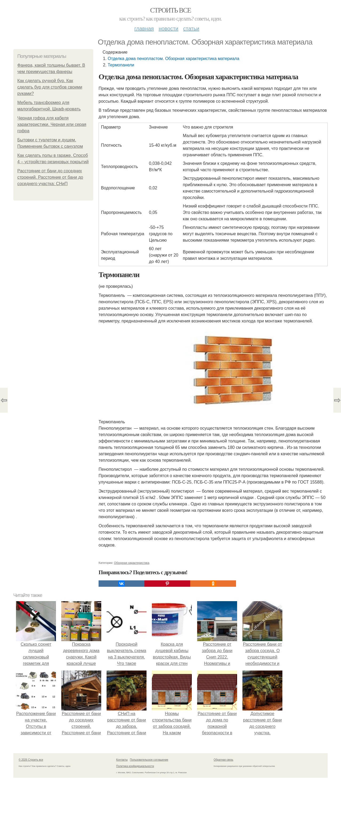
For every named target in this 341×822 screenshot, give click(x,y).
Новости (168, 28)
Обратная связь (223, 759)
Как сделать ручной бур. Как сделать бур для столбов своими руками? (49, 87)
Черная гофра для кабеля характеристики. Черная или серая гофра (51, 124)
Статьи (191, 28)
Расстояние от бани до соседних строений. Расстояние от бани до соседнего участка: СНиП (50, 177)
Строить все (170, 10)
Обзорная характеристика (131, 562)
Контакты (122, 759)
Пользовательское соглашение (149, 759)
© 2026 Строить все (31, 759)
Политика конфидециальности (135, 766)
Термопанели (121, 65)
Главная (144, 28)
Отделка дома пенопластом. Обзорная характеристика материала (173, 58)
